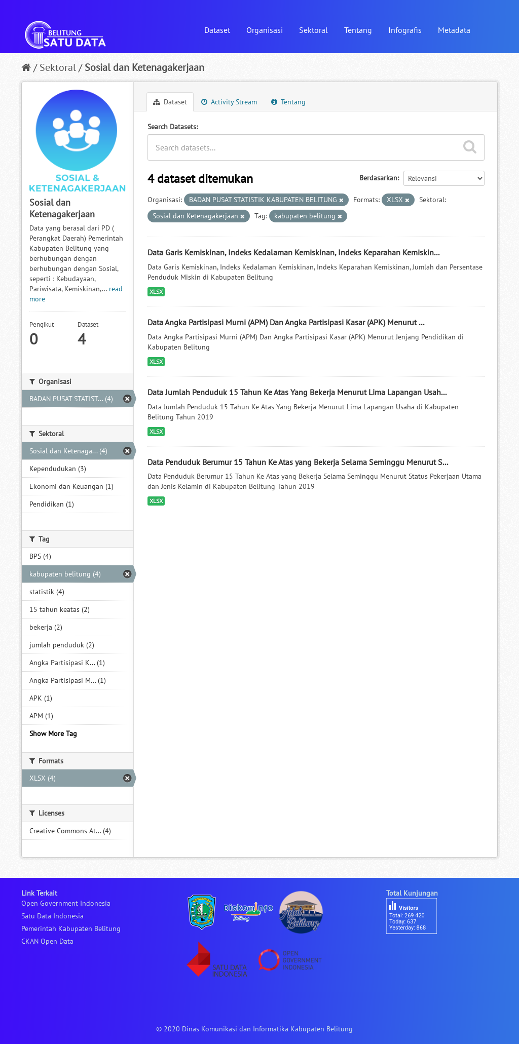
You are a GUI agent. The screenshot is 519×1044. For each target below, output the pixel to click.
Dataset (217, 30)
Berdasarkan (378, 177)
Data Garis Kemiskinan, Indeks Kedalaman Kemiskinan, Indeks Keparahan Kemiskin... (293, 252)
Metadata (454, 30)
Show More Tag (53, 733)
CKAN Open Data (47, 941)
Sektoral (313, 30)
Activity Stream (229, 101)
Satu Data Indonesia (52, 915)
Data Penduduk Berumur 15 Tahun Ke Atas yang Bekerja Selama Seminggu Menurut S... (297, 462)
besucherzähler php (416, 951)
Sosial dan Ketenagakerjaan (144, 67)
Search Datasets (171, 126)
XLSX (156, 291)
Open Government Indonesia (65, 903)
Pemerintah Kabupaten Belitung (71, 928)
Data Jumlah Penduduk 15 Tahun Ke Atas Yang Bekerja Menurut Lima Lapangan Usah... (297, 392)
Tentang (358, 30)
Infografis (405, 30)
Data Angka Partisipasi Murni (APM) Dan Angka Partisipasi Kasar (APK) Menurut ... (285, 322)
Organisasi (264, 30)
